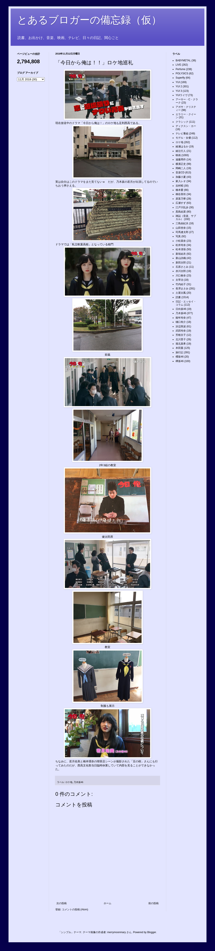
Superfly (180, 77)
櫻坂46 (179, 356)
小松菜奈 (181, 240)
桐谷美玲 (181, 194)
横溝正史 (181, 163)
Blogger (151, 932)
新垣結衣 (181, 253)
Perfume (180, 69)
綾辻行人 (181, 150)
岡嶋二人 (181, 168)
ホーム (107, 903)
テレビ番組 (182, 133)
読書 (178, 297)
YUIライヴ (182, 95)
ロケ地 (68, 782)
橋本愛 (179, 189)
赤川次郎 (181, 271)
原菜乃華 (181, 198)
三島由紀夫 (182, 223)
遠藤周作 (181, 159)
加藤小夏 (181, 176)
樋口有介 (181, 321)
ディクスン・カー (186, 126)
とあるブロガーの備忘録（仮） (89, 20)
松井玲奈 (181, 245)
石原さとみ (182, 266)
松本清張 (181, 249)
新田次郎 (181, 262)
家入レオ (181, 181)
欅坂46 (179, 361)
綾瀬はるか (182, 146)
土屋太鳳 (181, 292)
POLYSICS (182, 73)
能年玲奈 (181, 317)
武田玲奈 (181, 330)
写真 (178, 236)
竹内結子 (181, 284)
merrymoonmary (116, 932)
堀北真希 (181, 343)
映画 (178, 155)
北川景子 (181, 339)
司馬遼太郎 (182, 232)
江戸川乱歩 (182, 207)
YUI (178, 82)
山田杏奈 (181, 227)
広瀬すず (181, 202)
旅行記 (179, 352)
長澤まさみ (182, 288)
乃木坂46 (78, 782)
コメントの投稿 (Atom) (75, 909)
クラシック (182, 121)
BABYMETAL (183, 60)
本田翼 (179, 347)
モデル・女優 (183, 137)
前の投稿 (153, 903)
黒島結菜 (181, 211)
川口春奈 (181, 275)
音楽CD (180, 172)
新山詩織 (181, 258)
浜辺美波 (181, 326)
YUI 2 (179, 86)
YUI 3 (179, 90)
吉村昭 (179, 185)
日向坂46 (181, 308)
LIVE (178, 64)
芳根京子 (181, 334)
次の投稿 (61, 903)
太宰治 (179, 279)
